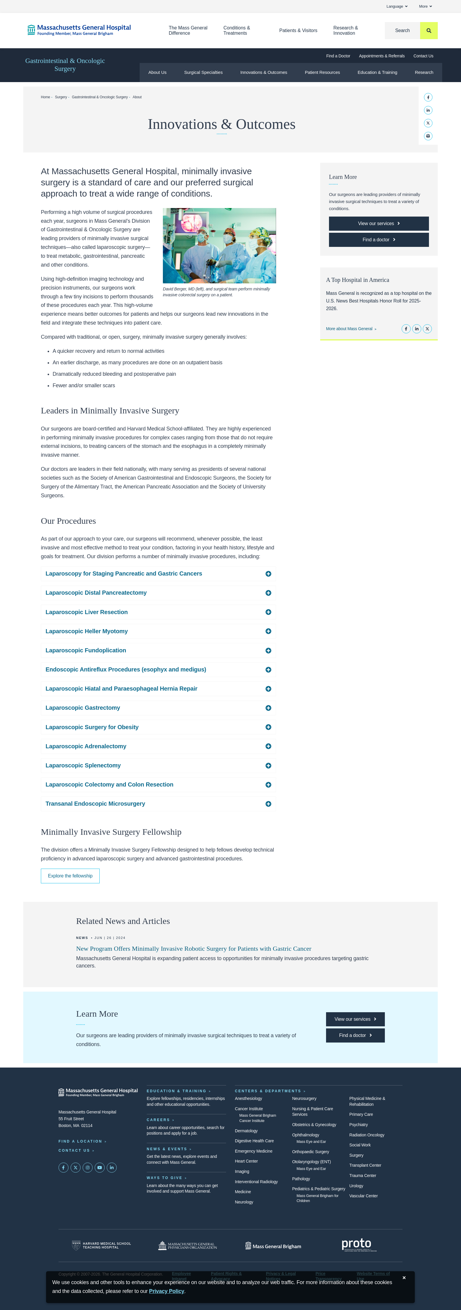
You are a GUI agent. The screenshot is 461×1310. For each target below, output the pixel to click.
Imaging (242, 1171)
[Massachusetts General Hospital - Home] (98, 1092)
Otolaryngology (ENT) (311, 1161)
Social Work (359, 1145)
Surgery (61, 97)
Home (45, 97)
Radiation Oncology (366, 1135)
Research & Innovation (345, 30)
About (137, 97)
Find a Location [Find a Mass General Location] (80, 1141)
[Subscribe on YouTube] (100, 1168)
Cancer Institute (249, 1108)
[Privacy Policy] (166, 1291)
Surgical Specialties (203, 72)
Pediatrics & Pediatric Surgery (318, 1188)
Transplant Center (365, 1165)
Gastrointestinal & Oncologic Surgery (65, 64)
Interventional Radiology (256, 1181)
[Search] (411, 30)
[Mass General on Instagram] (88, 1168)
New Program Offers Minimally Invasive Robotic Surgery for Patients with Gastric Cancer (193, 948)
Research (424, 72)
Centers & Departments (268, 1091)
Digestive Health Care (254, 1140)
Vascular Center (363, 1195)
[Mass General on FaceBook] (64, 1168)
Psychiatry (358, 1124)
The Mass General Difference (188, 30)
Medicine (243, 1191)
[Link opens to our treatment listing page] (379, 224)
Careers (158, 1120)
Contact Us (423, 56)
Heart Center (246, 1161)
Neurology (244, 1202)
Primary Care (361, 1114)
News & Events (167, 1149)
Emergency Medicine (253, 1151)
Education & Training (377, 72)
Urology (356, 1185)
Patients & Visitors (298, 30)
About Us (157, 72)
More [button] (425, 6)
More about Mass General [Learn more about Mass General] (349, 328)
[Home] (89, 30)
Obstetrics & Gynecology (314, 1124)
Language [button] (397, 6)
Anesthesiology (248, 1098)
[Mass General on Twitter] (76, 1168)
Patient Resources (322, 72)
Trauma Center (362, 1175)
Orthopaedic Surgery (310, 1151)
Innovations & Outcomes (263, 72)
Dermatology (246, 1130)
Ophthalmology (305, 1135)
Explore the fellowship (70, 875)
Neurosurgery (304, 1098)
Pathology (301, 1178)
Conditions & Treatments (236, 30)
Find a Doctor (338, 56)
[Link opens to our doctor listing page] (379, 240)
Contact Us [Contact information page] (74, 1150)
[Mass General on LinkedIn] (112, 1168)
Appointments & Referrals (382, 56)
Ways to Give (165, 1178)
